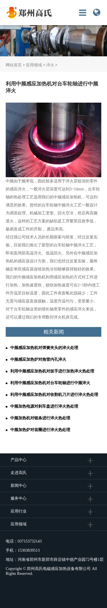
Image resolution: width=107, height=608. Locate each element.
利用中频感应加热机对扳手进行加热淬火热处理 (52, 371)
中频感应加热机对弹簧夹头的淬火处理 (44, 348)
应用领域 (34, 65)
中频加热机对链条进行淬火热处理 (40, 418)
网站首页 (14, 65)
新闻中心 (19, 485)
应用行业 (19, 511)
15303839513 (29, 550)
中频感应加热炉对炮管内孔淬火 (38, 359)
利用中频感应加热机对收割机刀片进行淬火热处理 (54, 394)
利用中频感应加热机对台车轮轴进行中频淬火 (50, 383)
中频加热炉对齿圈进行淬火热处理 (40, 430)
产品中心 (19, 460)
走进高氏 (19, 473)
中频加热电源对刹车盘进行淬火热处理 (44, 406)
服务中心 (19, 498)
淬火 (50, 65)
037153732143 (30, 541)
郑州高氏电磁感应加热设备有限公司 (59, 569)
